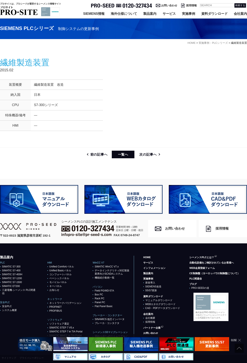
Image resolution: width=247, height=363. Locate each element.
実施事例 (188, 13)
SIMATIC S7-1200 (12, 278)
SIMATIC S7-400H (12, 274)
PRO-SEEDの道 (200, 288)
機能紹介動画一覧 (104, 277)
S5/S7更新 (151, 290)
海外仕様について (124, 13)
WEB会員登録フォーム (202, 268)
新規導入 (150, 282)
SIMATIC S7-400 (11, 270)
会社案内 (240, 13)
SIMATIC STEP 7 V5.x (61, 327)
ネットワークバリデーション (65, 303)
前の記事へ (99, 154)
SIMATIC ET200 (11, 286)
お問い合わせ (169, 5)
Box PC (99, 294)
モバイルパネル (58, 282)
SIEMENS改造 (153, 286)
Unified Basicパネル (60, 270)
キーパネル (55, 286)
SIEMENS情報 (94, 13)
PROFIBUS (55, 310)
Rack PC (99, 298)
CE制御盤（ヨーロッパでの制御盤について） (214, 273)
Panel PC (100, 302)
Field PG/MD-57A (104, 290)
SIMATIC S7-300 (11, 266)
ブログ (193, 284)
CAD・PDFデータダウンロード (162, 308)
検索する (240, 5)
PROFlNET (55, 306)
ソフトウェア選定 (59, 323)
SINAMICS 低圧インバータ (110, 319)
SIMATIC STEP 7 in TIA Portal (66, 331)
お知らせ (54, 290)
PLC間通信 (195, 278)
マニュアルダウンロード (158, 300)
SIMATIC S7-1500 (12, 282)
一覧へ (123, 154)
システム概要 (9, 310)
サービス (169, 13)
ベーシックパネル (59, 278)
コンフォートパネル (60, 274)
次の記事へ (148, 154)
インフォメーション (154, 268)
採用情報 (191, 5)
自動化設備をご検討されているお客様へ (211, 262)
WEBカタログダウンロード (160, 304)
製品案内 (149, 13)
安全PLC (7, 306)
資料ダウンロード (214, 13)
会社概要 (150, 318)
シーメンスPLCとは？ (201, 257)
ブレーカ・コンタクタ (107, 323)
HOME (147, 257)
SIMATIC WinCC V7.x (107, 266)
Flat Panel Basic (104, 306)
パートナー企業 (152, 327)
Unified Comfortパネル (61, 266)
